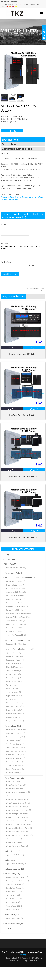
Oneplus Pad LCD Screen (15, 592)
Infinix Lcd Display (12, 681)
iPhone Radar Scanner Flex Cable (17, 810)
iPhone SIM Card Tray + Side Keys (18, 835)
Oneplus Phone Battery (14, 758)
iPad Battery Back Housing (15, 568)
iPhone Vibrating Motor (14, 781)
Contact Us (33, 961)
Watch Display (10, 873)
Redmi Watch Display (13, 888)
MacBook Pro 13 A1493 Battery (23, 537)
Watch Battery (10, 915)
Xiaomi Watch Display (13, 884)
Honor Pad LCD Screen (14, 585)
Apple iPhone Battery (13, 748)
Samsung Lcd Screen (13, 660)
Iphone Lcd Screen (12, 656)
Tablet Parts (9, 564)
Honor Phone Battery (13, 755)
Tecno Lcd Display (12, 692)
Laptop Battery (20, 34)
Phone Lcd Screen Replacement (16, 649)
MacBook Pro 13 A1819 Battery (23, 415)
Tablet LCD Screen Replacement (17, 577)
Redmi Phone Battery (13, 737)
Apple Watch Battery (13, 918)
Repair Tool (8, 928)
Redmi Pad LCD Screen (14, 581)
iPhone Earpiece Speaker (14, 796)
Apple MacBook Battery (36, 34)
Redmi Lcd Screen (12, 674)
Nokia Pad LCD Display (14, 599)
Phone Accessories (12, 778)
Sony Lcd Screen (12, 678)
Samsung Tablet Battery (14, 644)
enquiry (11, 131)
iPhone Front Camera (13, 839)
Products (25, 958)
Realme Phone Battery (14, 769)
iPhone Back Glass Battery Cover (17, 828)
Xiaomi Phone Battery (13, 733)
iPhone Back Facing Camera (15, 832)
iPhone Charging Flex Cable (15, 846)
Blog (25, 961)
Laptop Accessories (12, 869)
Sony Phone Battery (13, 765)
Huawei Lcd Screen (13, 717)
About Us (15, 958)
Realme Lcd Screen (12, 689)
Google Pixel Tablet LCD (14, 635)
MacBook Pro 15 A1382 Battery (23, 354)
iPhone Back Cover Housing (16, 817)
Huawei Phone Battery (14, 762)
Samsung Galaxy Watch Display (17, 881)
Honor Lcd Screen (12, 710)
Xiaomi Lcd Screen (12, 667)
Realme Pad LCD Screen (14, 624)
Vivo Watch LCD (12, 895)
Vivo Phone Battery (13, 740)
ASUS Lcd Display (12, 671)
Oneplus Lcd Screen (13, 714)
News (19, 961)
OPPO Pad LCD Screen (14, 631)
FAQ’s (12, 961)
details (12, 347)
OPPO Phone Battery (13, 744)
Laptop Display (10, 851)
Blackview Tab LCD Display (15, 606)
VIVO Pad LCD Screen (14, 596)
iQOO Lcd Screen (12, 653)
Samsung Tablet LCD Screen (16, 617)
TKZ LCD (8, 559)
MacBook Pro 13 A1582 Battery (23, 476)
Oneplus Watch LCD (13, 906)
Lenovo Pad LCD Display (14, 603)
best (6, 555)
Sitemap (23, 955)
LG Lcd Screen (11, 699)
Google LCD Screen (13, 721)
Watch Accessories (12, 923)
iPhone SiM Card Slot (13, 789)
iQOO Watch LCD (12, 902)
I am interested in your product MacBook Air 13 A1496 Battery (23, 252)
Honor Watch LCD (12, 892)
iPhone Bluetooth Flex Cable (16, 807)
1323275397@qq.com (30, 4)
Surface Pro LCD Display (14, 610)
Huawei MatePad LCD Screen (16, 614)
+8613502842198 (10, 4)
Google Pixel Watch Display (15, 877)
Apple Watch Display (13, 909)
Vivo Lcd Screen (11, 685)
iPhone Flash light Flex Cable (16, 814)
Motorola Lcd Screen (13, 706)
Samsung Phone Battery (14, 730)
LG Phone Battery (12, 773)
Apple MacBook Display (14, 855)
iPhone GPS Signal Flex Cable (16, 799)
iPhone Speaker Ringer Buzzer (16, 792)
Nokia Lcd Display (12, 663)
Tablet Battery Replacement (15, 640)
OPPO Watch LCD (12, 899)
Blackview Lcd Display (14, 703)
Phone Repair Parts (12, 573)
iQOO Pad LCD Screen (14, 588)
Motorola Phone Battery (14, 751)
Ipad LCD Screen (12, 628)
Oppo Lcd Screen (12, 696)
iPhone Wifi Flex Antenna (15, 785)
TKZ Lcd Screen (36, 958)
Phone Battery (10, 726)
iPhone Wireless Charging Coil (16, 803)
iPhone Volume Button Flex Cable (17, 821)
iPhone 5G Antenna (13, 842)
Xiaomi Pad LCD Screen (14, 621)
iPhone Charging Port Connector (17, 824)
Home (7, 958)
